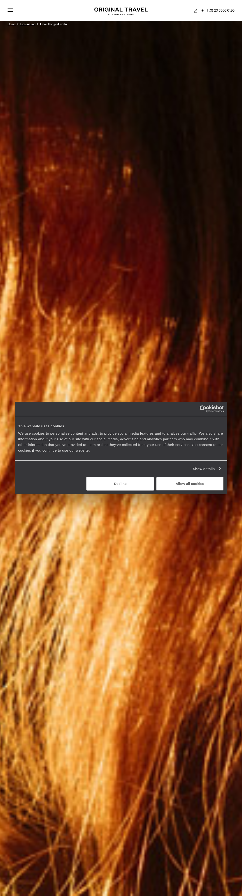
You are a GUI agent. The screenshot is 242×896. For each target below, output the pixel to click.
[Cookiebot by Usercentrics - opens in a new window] (203, 408)
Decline (120, 484)
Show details (204, 469)
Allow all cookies (190, 484)
